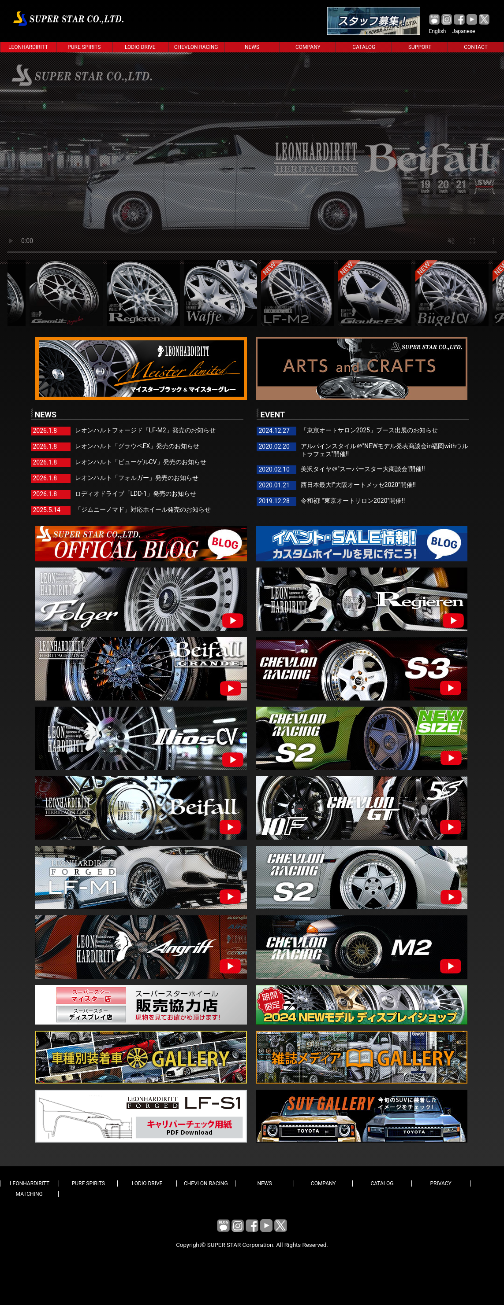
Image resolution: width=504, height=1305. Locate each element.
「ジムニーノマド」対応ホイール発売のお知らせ (143, 509)
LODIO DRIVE (140, 47)
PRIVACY (441, 1183)
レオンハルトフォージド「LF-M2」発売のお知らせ (145, 430)
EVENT (271, 414)
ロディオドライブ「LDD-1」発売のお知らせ (136, 493)
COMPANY (308, 47)
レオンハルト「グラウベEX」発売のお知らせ (137, 446)
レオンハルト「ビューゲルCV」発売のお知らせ (140, 461)
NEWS (252, 47)
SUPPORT (419, 47)
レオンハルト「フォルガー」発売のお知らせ (136, 477)
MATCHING (29, 1194)
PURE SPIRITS (84, 47)
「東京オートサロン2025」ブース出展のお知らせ (369, 430)
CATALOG (363, 47)
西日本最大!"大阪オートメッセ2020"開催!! (358, 484)
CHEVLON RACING (196, 47)
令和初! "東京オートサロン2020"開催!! (353, 500)
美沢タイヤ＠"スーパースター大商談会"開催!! (363, 468)
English (437, 31)
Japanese (463, 31)
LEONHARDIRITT (28, 47)
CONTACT (476, 47)
